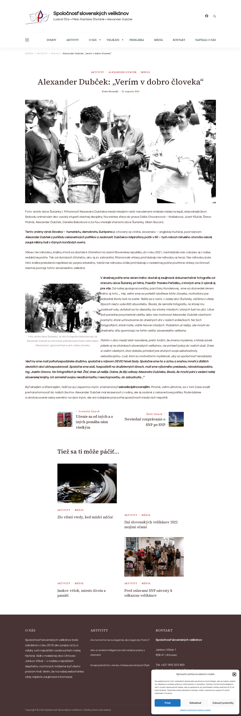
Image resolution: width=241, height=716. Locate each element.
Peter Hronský (110, 91)
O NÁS (93, 40)
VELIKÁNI (113, 40)
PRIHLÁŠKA (136, 40)
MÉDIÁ (158, 40)
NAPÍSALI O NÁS (205, 40)
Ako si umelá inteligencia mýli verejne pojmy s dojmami (117, 652)
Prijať (168, 702)
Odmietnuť (195, 702)
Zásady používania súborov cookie (195, 710)
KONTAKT (179, 40)
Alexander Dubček (122, 72)
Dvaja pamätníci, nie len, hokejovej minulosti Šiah (120, 665)
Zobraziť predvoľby (222, 702)
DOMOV (51, 40)
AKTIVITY (72, 40)
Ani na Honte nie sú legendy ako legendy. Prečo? (120, 640)
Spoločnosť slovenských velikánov (91, 13)
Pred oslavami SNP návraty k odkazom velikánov (148, 593)
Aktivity (97, 72)
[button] (234, 674)
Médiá (145, 72)
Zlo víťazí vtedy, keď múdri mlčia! (85, 517)
